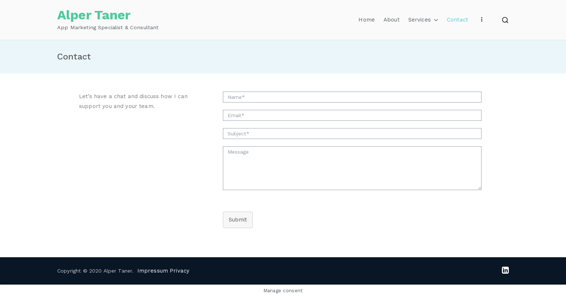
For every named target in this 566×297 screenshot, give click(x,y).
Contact (457, 19)
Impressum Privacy (163, 270)
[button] (434, 20)
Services (423, 20)
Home (366, 19)
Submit (238, 219)
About (392, 19)
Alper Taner (94, 15)
